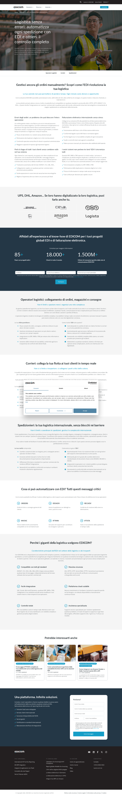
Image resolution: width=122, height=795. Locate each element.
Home (16, 12)
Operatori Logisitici (51, 73)
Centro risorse (74, 765)
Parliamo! (61, 282)
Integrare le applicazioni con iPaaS (24, 768)
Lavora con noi (98, 768)
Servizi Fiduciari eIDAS (21, 774)
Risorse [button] (38, 7)
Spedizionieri (72, 73)
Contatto (104, 7)
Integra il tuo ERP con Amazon (54, 779)
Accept (85, 410)
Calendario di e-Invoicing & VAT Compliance (55, 762)
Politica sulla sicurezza (70, 793)
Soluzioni (29, 7)
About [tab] (86, 388)
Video (71, 771)
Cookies (104, 793)
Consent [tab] (36, 388)
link (26, 402)
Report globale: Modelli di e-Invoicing (56, 766)
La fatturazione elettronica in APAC (56, 775)
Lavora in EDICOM (88, 2)
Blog (71, 768)
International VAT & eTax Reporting (25, 762)
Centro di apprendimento (77, 762)
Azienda (47, 7)
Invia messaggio (89, 734)
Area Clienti (98, 2)
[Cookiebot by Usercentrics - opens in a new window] (89, 383)
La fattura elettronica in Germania (55, 772)
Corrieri (63, 73)
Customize (61, 410)
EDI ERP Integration (20, 765)
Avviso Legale (82, 793)
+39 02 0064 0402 (99, 765)
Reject (37, 410)
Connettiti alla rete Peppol (22, 771)
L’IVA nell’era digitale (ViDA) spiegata (56, 769)
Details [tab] (61, 388)
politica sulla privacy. (78, 277)
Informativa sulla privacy (94, 793)
